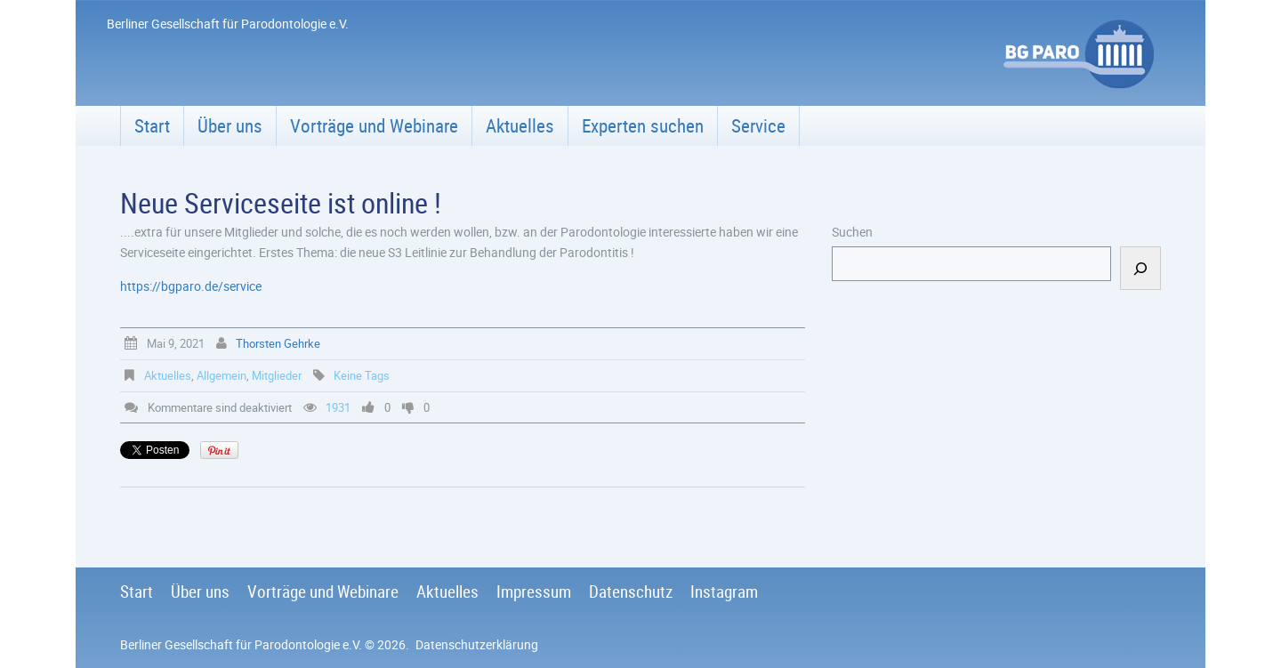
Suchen (852, 231)
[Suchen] (1140, 268)
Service (758, 125)
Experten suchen (643, 125)
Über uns (229, 125)
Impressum (533, 591)
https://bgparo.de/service (191, 286)
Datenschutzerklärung (476, 644)
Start (152, 125)
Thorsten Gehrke (278, 343)
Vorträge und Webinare (374, 125)
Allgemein (221, 375)
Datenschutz (631, 591)
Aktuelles (520, 125)
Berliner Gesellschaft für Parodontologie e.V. (241, 644)
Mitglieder (277, 375)
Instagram (724, 591)
